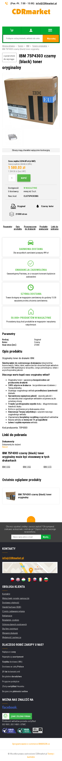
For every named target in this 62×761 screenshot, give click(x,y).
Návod (5, 447)
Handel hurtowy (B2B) (11, 607)
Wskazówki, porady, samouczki (15, 598)
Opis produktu (18, 227)
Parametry (7, 226)
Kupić (24, 178)
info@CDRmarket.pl (46, 3)
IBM (27, 46)
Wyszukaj (51, 38)
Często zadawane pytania (13, 611)
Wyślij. (46, 537)
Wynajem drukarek (10, 633)
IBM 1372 (47, 467)
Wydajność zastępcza (11, 637)
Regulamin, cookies (10, 620)
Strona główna (8, 46)
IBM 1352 (27, 467)
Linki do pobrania (54, 227)
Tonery (20, 46)
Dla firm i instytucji (10, 628)
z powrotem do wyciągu (9, 58)
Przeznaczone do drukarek (30, 227)
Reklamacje (7, 615)
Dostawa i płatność (10, 602)
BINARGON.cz (44, 744)
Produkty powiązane (43, 227)
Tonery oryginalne (39, 46)
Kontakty (6, 594)
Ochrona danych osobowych (14, 624)
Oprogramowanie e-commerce (25, 744)
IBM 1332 (6, 467)
